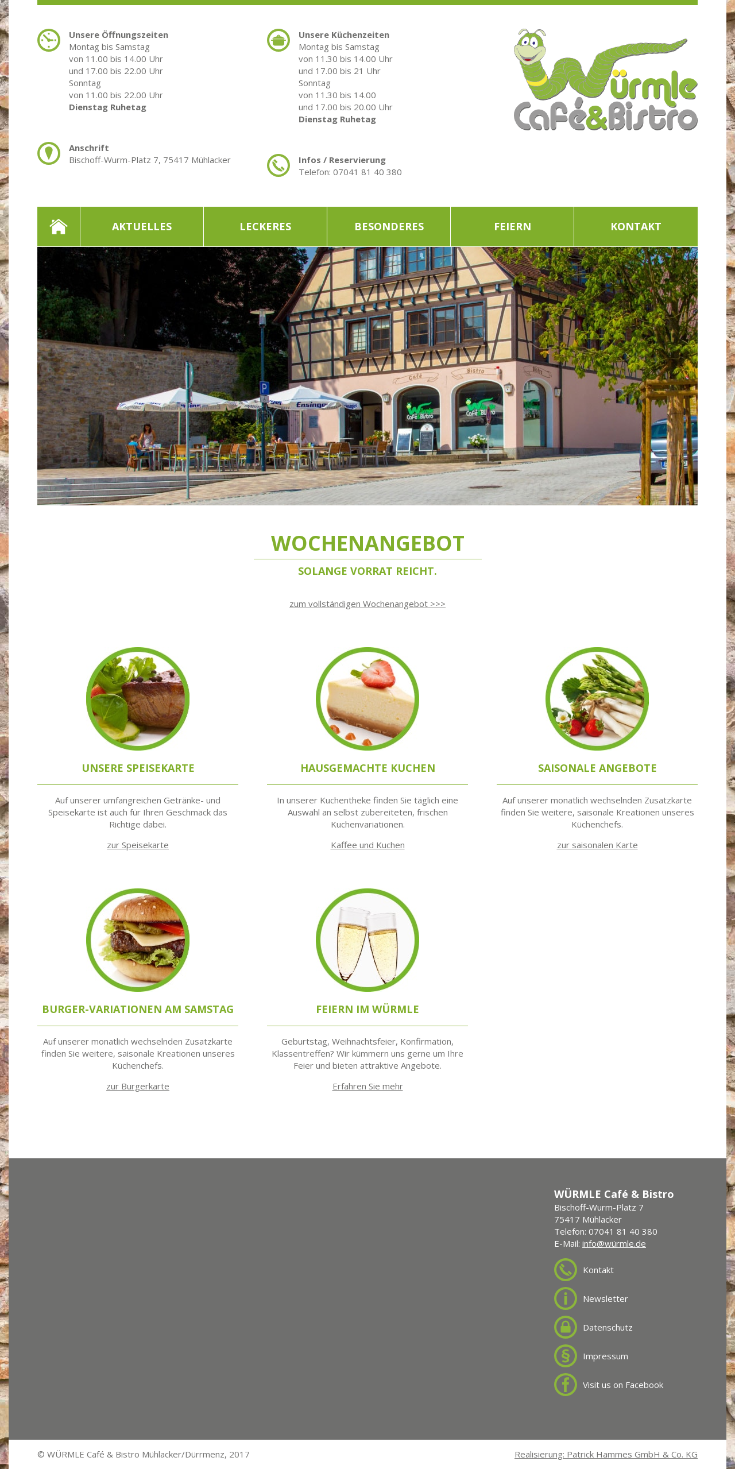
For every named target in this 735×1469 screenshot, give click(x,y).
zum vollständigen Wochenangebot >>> (367, 603)
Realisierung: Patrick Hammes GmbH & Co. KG (606, 1454)
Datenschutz (608, 1327)
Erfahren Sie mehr (367, 1086)
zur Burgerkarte (137, 1086)
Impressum (605, 1356)
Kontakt (636, 226)
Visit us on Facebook (623, 1384)
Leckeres (265, 226)
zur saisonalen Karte (597, 845)
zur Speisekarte (138, 845)
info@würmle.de (614, 1243)
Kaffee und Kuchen (368, 845)
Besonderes (389, 226)
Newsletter (605, 1298)
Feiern (512, 226)
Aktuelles (142, 226)
